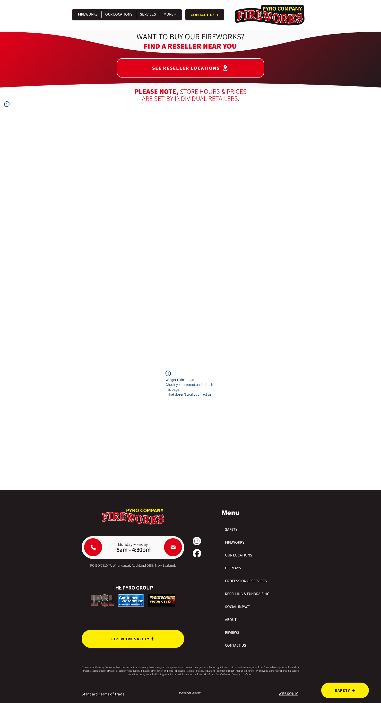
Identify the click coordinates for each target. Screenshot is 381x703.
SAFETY (231, 529)
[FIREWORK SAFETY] (133, 639)
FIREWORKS (234, 542)
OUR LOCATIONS (238, 555)
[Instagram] (197, 541)
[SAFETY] (345, 690)
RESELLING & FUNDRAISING (247, 593)
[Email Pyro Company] (173, 547)
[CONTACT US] (205, 15)
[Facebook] (197, 553)
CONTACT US (235, 645)
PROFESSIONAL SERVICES (246, 580)
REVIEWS (232, 632)
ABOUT (231, 619)
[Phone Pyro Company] (93, 547)
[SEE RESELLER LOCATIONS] (190, 68)
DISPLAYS (233, 568)
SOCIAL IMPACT (237, 606)
